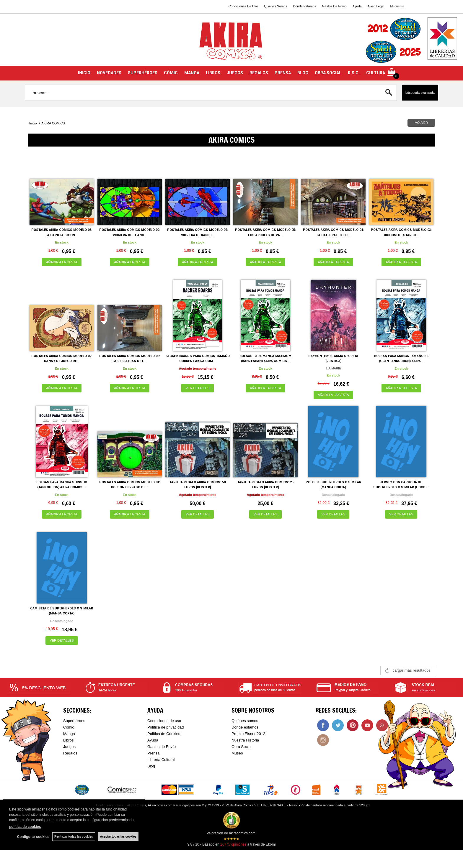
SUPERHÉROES (142, 72)
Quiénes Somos (275, 6)
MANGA (191, 72)
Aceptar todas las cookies (118, 836)
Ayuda (357, 6)
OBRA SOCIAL (328, 72)
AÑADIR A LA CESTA (61, 262)
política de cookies (25, 827)
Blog (151, 766)
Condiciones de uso (164, 721)
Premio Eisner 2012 (248, 733)
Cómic (68, 727)
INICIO (84, 72)
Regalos (70, 753)
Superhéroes (74, 721)
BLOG (302, 72)
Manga (69, 733)
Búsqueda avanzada (420, 92)
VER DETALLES (197, 388)
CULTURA (375, 72)
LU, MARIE (333, 368)
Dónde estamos (244, 727)
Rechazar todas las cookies (73, 836)
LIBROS (213, 72)
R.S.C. (354, 72)
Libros (68, 740)
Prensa (153, 753)
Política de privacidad (165, 727)
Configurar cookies (33, 837)
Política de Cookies (163, 733)
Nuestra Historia (245, 740)
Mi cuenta (397, 6)
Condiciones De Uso (243, 6)
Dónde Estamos (304, 6)
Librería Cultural (161, 759)
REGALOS (259, 72)
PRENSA (283, 72)
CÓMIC (171, 72)
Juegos (69, 746)
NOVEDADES (109, 72)
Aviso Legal (376, 6)
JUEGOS (235, 72)
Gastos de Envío (161, 746)
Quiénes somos (244, 721)
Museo (237, 753)
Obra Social (241, 746)
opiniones (233, 844)
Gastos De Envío (334, 6)
